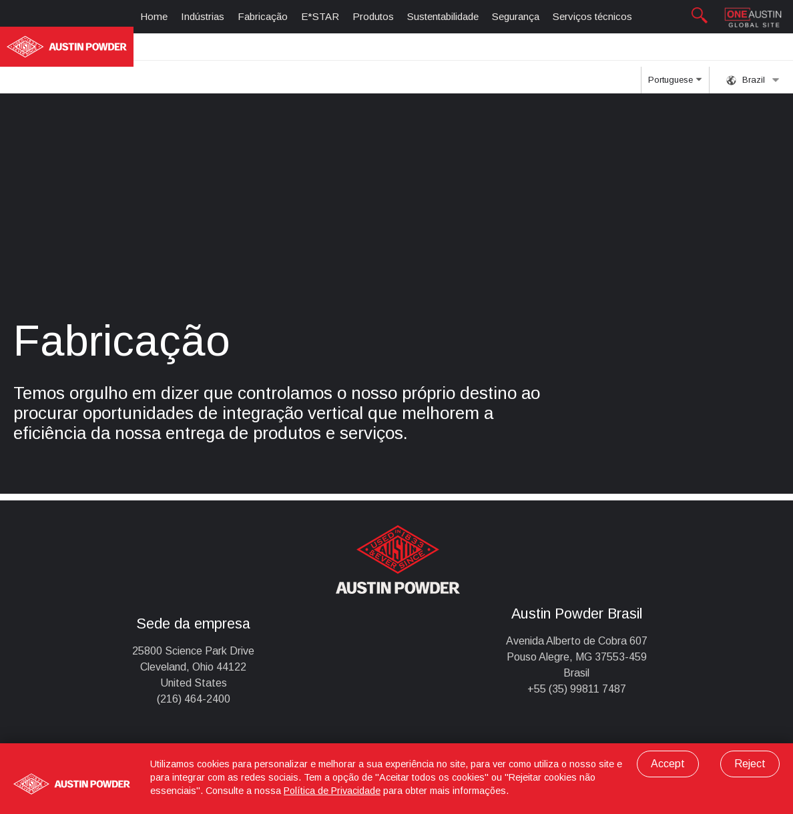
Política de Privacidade (332, 790)
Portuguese (675, 84)
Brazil (753, 80)
